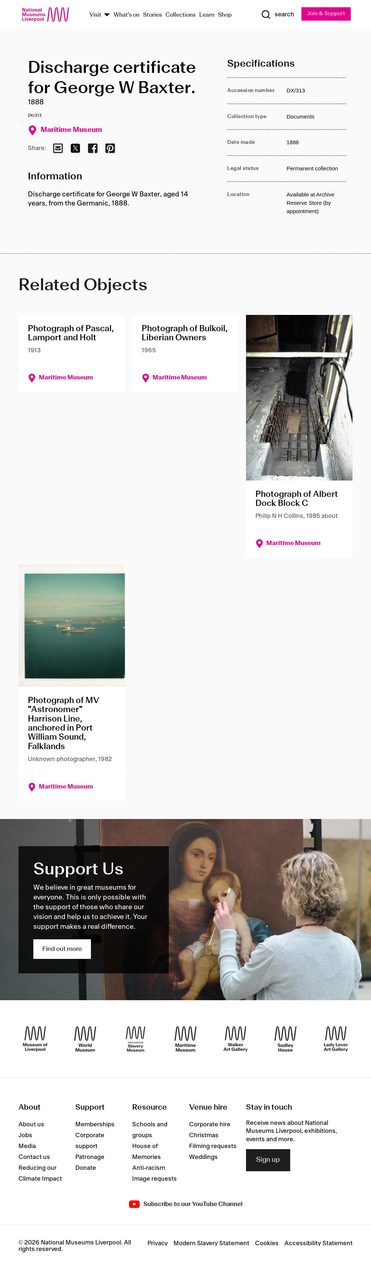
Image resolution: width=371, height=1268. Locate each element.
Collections (181, 15)
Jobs (25, 1135)
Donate (85, 1168)
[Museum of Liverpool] (35, 1039)
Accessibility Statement (318, 1243)
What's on (126, 15)
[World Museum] (85, 1039)
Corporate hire (209, 1125)
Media (27, 1146)
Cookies (267, 1243)
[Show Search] (275, 15)
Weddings (203, 1157)
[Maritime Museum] (185, 1039)
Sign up (268, 1160)
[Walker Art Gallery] (235, 1039)
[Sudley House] (285, 1039)
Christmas (203, 1135)
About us (31, 1125)
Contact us (34, 1157)
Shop (225, 15)
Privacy (157, 1243)
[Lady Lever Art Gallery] (336, 1039)
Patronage (89, 1157)
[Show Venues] (107, 15)
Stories (152, 15)
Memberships (94, 1125)
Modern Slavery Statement (211, 1243)
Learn (206, 15)
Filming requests (213, 1146)
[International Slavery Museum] (135, 1039)
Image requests (154, 1179)
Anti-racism (148, 1168)
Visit (95, 15)
